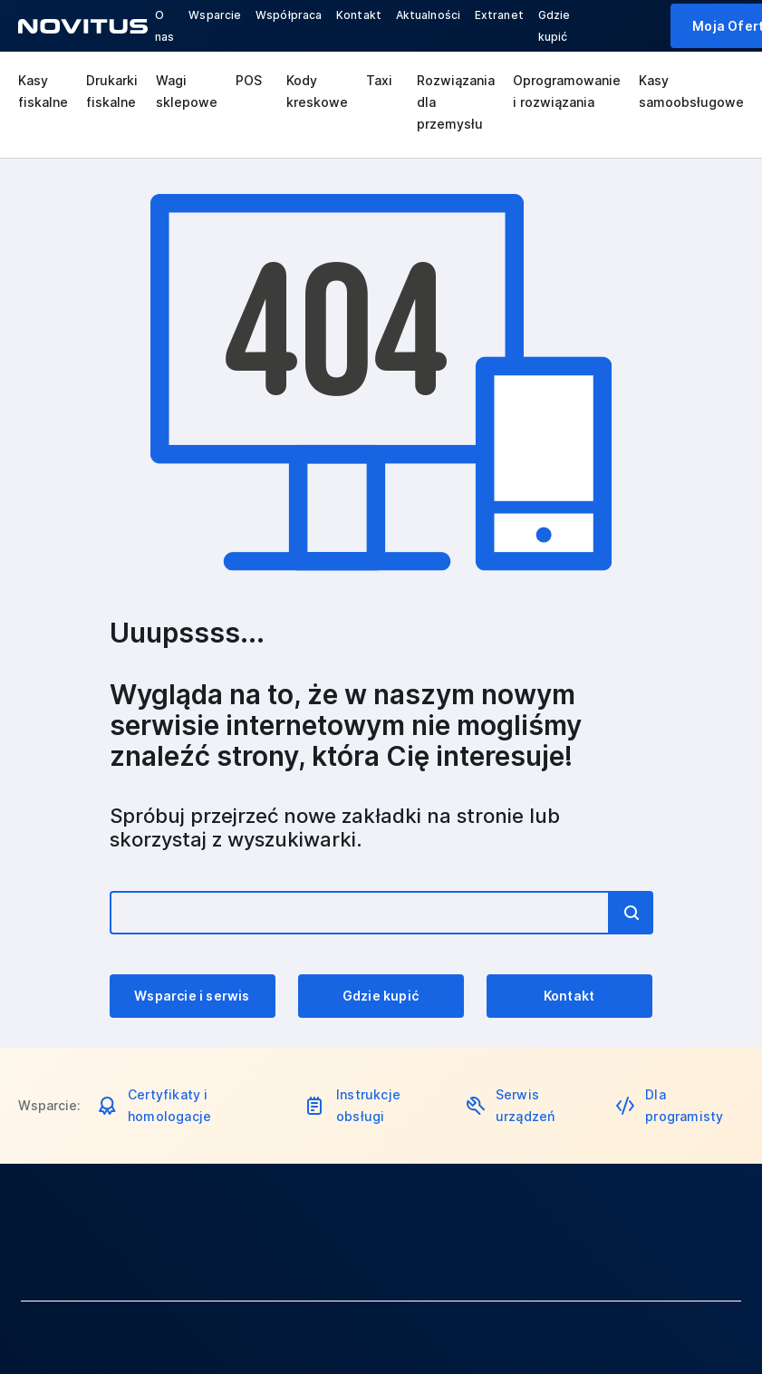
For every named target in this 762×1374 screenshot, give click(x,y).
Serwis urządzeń (525, 1105)
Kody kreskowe (317, 91)
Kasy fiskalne (43, 91)
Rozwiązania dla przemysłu (456, 102)
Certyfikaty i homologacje (169, 1105)
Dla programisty (684, 1105)
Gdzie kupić (380, 995)
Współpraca (289, 15)
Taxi (379, 80)
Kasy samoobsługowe (691, 91)
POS (249, 80)
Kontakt (358, 15)
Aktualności (428, 15)
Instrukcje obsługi (368, 1105)
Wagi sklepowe (186, 91)
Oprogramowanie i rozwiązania (567, 91)
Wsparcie (214, 15)
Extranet (499, 15)
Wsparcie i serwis (191, 995)
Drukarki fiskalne (112, 91)
